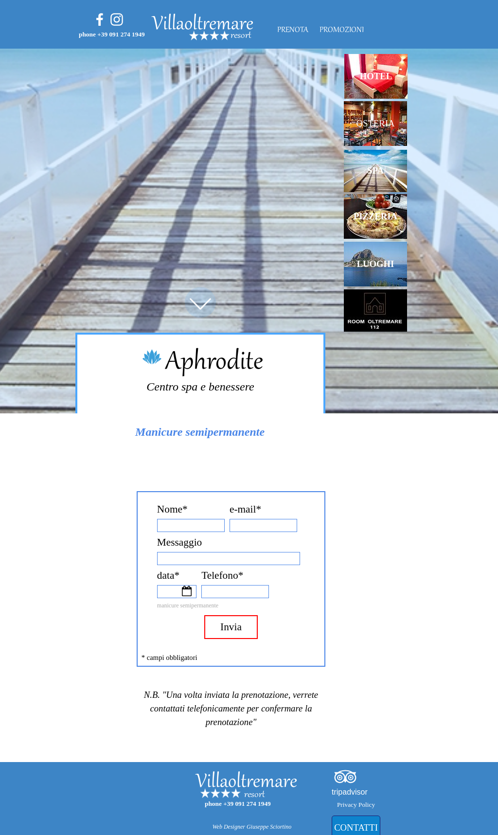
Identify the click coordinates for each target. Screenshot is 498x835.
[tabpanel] (267, 36)
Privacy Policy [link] (356, 804)
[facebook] (99, 19)
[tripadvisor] (345, 776)
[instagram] (116, 19)
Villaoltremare (202, 24)
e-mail (245, 509)
